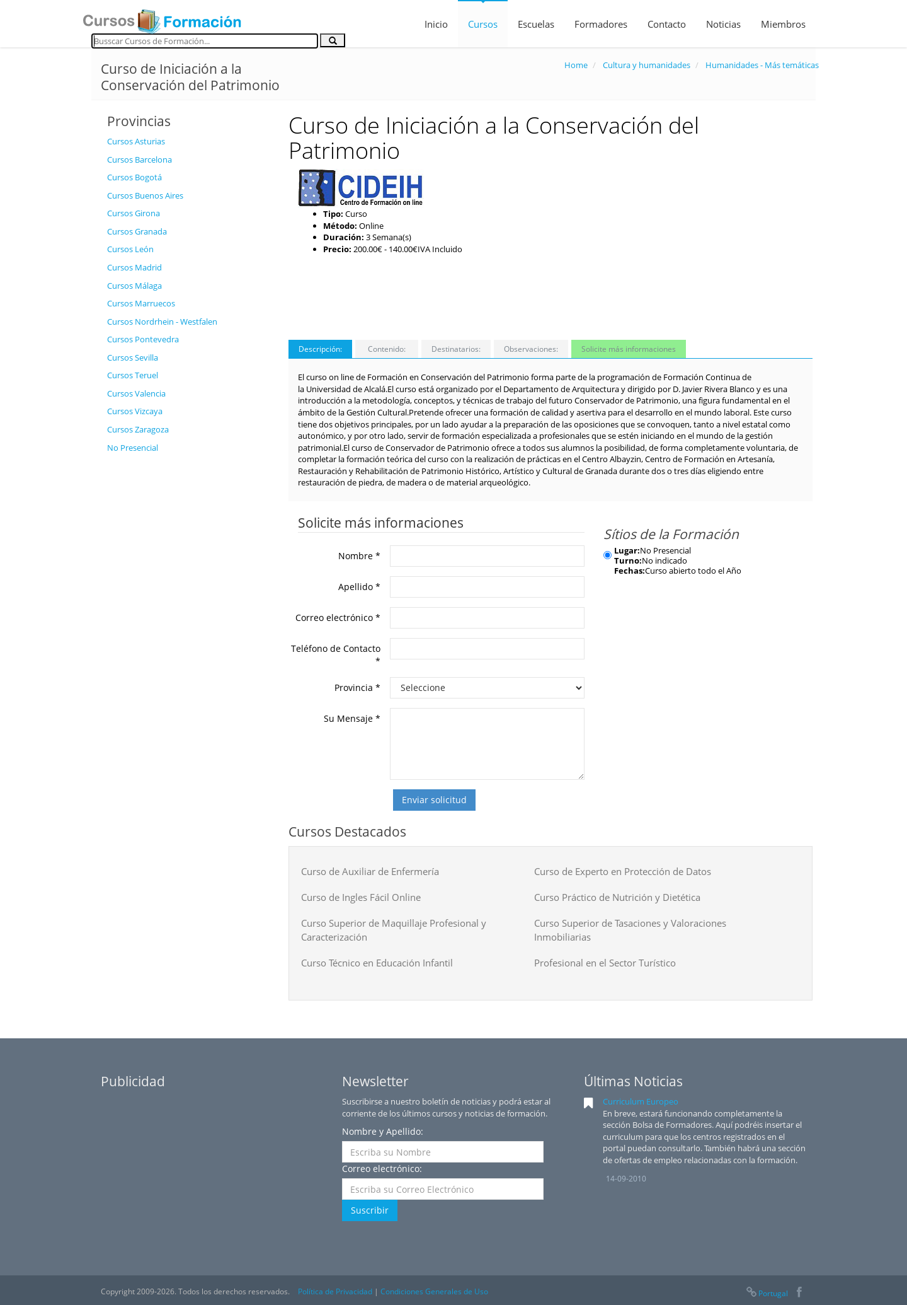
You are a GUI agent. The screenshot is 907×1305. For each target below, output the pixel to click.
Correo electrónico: (382, 1168)
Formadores (600, 24)
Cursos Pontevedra (143, 339)
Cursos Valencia (136, 393)
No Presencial (132, 447)
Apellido (359, 587)
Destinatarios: (456, 349)
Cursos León (130, 249)
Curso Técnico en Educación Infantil (377, 962)
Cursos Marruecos (141, 303)
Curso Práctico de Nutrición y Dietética (617, 897)
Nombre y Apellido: (382, 1131)
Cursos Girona (133, 213)
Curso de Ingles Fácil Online (361, 897)
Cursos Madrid (134, 267)
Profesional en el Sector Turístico (605, 962)
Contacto (666, 24)
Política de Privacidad (335, 1291)
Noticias (723, 24)
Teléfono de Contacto (335, 654)
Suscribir (370, 1210)
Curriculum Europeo (640, 1101)
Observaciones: (531, 349)
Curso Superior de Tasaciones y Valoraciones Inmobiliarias (630, 929)
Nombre (359, 556)
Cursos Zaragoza (138, 429)
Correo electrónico (337, 618)
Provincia (357, 687)
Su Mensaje (352, 718)
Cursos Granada (137, 231)
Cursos (483, 24)
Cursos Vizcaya (135, 411)
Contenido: (387, 349)
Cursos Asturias (136, 141)
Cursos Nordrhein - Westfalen (162, 321)
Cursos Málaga (134, 285)
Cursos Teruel (132, 375)
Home (576, 65)
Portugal (766, 1293)
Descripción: (320, 349)
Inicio (436, 24)
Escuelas (536, 24)
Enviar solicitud (434, 800)
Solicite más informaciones (628, 349)
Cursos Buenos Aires (145, 195)
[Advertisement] (188, 649)
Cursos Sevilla (132, 357)
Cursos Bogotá (134, 177)
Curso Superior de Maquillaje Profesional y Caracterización (393, 929)
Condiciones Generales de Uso (434, 1291)
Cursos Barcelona (139, 159)
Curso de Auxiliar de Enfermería (370, 871)
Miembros (783, 24)
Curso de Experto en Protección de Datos (622, 871)
